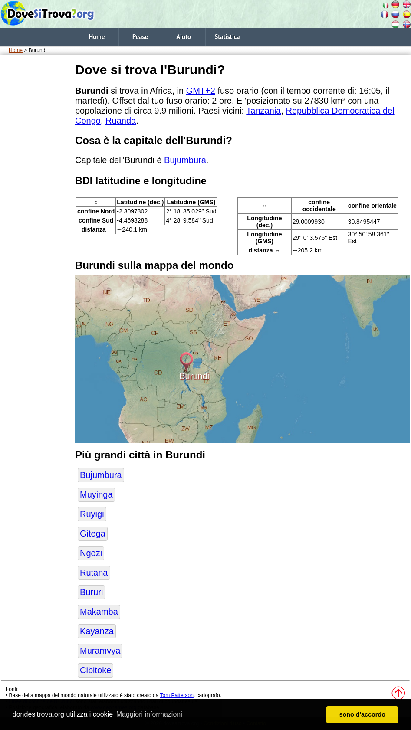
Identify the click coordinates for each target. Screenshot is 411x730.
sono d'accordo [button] (362, 714)
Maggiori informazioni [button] (149, 714)
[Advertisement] (36, 190)
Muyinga (96, 494)
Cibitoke (95, 670)
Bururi (91, 592)
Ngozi (91, 553)
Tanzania (263, 110)
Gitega (92, 533)
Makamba (99, 611)
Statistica (227, 37)
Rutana (94, 572)
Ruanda (120, 120)
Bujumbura (185, 160)
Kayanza (97, 631)
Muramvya (100, 650)
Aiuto (183, 37)
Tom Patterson (177, 695)
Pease (140, 37)
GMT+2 (200, 90)
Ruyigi (92, 514)
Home (97, 37)
